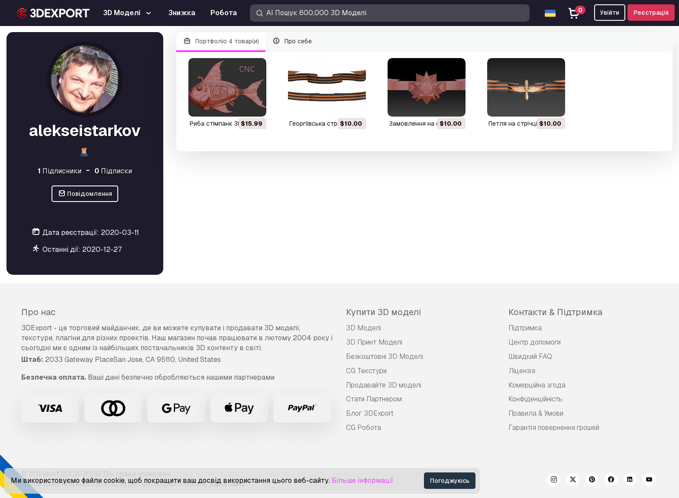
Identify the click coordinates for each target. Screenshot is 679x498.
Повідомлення (85, 194)
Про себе (292, 41)
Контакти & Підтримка (555, 312)
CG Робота (363, 427)
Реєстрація (651, 12)
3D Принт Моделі (374, 342)
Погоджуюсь (449, 481)
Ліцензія (521, 370)
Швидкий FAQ (530, 356)
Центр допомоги (534, 342)
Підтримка (525, 327)
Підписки (113, 171)
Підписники (59, 171)
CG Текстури (366, 370)
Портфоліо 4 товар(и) (221, 41)
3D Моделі (363, 327)
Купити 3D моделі (383, 312)
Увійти (609, 12)
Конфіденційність (535, 399)
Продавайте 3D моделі (383, 385)
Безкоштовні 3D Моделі (384, 356)
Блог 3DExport (370, 413)
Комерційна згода (537, 385)
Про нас (38, 312)
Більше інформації (362, 480)
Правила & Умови (535, 413)
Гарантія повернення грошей (553, 427)
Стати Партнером (374, 399)
